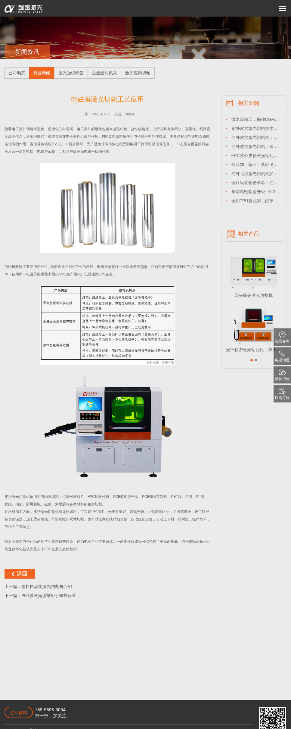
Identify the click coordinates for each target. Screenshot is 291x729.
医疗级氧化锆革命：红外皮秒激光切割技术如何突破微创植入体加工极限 (256, 182)
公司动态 (16, 73)
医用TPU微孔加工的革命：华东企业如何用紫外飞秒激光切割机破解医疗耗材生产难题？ (256, 200)
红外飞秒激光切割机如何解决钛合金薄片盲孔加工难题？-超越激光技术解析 (256, 173)
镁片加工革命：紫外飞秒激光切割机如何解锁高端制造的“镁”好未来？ (256, 164)
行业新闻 (41, 73)
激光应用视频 (137, 73)
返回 (22, 574)
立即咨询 (18, 712)
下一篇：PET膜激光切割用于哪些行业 (40, 595)
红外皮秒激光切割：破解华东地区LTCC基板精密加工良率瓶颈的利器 (256, 146)
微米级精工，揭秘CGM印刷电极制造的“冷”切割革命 (256, 119)
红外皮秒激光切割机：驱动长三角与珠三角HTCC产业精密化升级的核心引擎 (256, 137)
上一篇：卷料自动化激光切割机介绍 (38, 586)
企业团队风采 (104, 73)
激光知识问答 (71, 73)
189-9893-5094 (50, 709)
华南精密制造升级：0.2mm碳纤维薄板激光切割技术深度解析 (256, 191)
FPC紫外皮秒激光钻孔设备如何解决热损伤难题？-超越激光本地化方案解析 (256, 155)
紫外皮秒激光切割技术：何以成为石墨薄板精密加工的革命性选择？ (256, 128)
